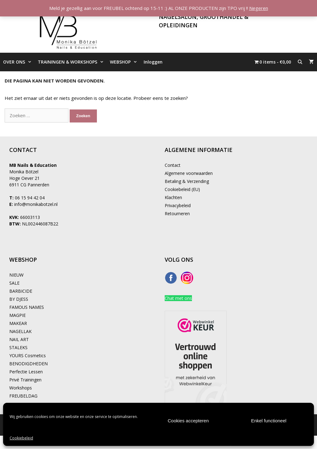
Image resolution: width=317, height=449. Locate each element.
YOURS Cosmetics (27, 355)
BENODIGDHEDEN (28, 364)
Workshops (20, 388)
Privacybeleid (178, 205)
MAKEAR (18, 323)
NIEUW (16, 275)
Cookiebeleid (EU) (182, 189)
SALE (14, 283)
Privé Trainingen (25, 380)
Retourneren (177, 213)
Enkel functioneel (268, 420)
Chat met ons (178, 298)
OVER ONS (19, 62)
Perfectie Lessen (26, 372)
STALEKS (18, 347)
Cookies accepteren (188, 420)
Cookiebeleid (21, 438)
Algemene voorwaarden (189, 173)
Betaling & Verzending (187, 181)
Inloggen (153, 62)
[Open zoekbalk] (300, 62)
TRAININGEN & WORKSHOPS (72, 62)
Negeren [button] (258, 8)
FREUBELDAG (23, 396)
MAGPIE (17, 315)
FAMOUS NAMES (26, 307)
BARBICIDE (20, 291)
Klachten (173, 197)
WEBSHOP (125, 62)
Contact (172, 165)
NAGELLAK (20, 331)
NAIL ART (19, 339)
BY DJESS (18, 299)
